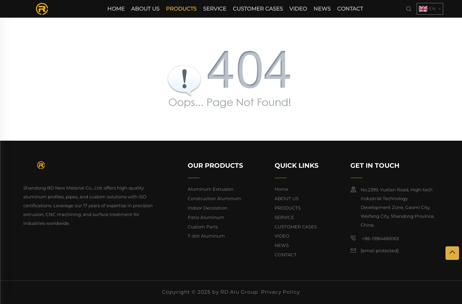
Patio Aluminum (206, 217)
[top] (452, 253)
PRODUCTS (181, 9)
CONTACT (350, 9)
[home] (42, 8)
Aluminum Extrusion (210, 189)
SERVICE (214, 9)
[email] (380, 250)
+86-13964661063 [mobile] (374, 238)
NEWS (322, 9)
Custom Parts (203, 227)
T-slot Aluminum (206, 236)
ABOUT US (145, 9)
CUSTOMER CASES (258, 9)
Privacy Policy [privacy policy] (280, 292)
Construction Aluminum (214, 198)
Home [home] (116, 9)
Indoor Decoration (207, 208)
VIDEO (298, 9)
